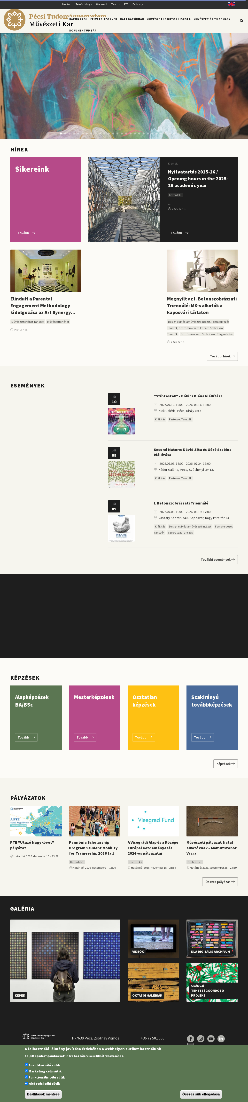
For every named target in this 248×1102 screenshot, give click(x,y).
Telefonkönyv (84, 4)
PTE (126, 4)
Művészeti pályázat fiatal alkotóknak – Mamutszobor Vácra (211, 850)
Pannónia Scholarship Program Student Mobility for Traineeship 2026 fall (93, 850)
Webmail (101, 4)
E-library (137, 4)
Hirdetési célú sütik (44, 1083)
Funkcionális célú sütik (47, 1077)
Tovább (26, 235)
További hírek (222, 358)
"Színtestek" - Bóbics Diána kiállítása (188, 397)
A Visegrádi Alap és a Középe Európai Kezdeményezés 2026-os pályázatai (153, 850)
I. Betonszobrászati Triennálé (181, 505)
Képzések (226, 766)
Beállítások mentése (43, 1094)
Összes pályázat (220, 884)
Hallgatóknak (131, 20)
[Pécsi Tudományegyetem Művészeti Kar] (55, 29)
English (229, 4)
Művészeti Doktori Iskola (167, 20)
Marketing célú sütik (45, 1071)
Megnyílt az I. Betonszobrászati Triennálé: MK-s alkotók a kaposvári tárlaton (202, 307)
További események (218, 561)
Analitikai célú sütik (44, 1065)
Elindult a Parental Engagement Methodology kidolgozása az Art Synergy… (43, 307)
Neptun (66, 4)
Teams (115, 4)
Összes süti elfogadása (201, 1094)
